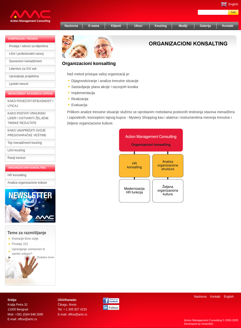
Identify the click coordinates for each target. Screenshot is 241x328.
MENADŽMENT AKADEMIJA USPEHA (30, 93)
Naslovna (71, 26)
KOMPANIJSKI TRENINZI (23, 38)
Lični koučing (16, 150)
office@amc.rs (27, 319)
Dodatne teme (45, 257)
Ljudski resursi (18, 84)
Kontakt (227, 26)
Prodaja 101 (20, 244)
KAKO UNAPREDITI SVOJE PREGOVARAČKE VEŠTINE (27, 133)
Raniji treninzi (17, 158)
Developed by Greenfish (198, 323)
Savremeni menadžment (25, 61)
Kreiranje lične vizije (25, 238)
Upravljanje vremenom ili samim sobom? (28, 251)
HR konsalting (17, 175)
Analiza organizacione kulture (27, 182)
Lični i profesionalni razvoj (26, 53)
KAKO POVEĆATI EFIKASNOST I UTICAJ (30, 103)
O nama (93, 26)
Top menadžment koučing (25, 143)
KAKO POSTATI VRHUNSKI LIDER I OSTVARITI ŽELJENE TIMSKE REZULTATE (28, 118)
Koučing (161, 26)
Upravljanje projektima (24, 76)
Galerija (205, 26)
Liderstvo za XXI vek (22, 69)
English (233, 4)
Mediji (183, 26)
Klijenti (116, 26)
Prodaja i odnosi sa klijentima (28, 46)
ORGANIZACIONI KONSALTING (27, 167)
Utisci (138, 26)
